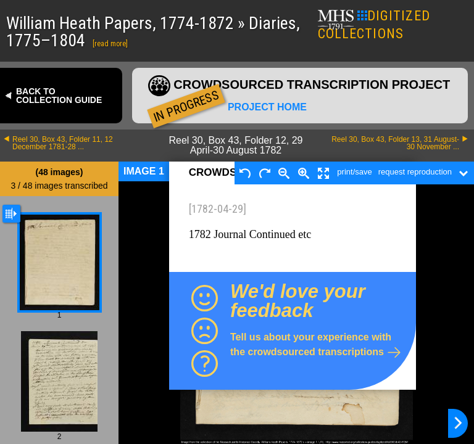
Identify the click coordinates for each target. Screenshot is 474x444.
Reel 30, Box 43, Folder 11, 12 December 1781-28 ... (62, 143)
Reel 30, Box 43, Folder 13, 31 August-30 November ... (395, 143)
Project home (267, 107)
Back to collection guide (59, 95)
